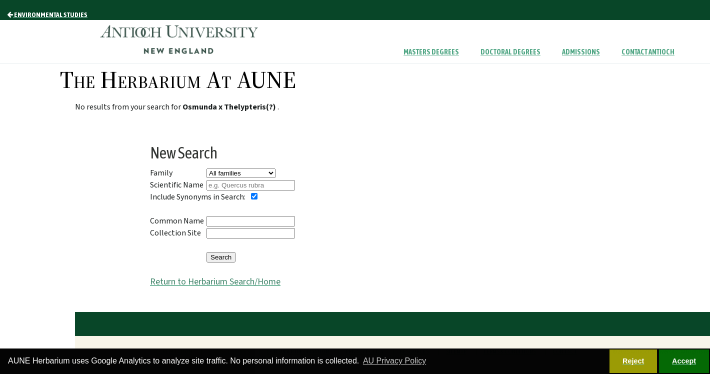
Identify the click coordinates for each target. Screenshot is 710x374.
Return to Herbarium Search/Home (215, 282)
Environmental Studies (47, 14)
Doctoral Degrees (510, 52)
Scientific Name (177, 185)
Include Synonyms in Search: (198, 197)
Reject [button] (633, 361)
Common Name (177, 221)
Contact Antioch (648, 52)
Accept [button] (684, 361)
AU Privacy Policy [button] (394, 360)
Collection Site (175, 233)
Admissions (581, 52)
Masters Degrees (431, 52)
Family (161, 173)
